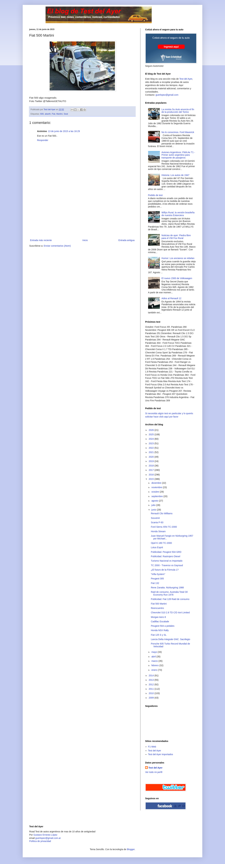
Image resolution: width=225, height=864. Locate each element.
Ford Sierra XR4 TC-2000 (164, 527)
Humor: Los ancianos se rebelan (177, 258)
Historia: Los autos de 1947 (175, 175)
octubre (155, 491)
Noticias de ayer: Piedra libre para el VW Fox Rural (176, 236)
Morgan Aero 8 (158, 617)
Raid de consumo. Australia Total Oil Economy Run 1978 (169, 593)
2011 (151, 689)
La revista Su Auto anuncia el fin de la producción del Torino (177, 110)
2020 (151, 457)
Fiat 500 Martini (159, 603)
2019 (151, 461)
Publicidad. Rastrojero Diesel (165, 556)
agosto (155, 500)
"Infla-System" (158, 574)
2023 (151, 443)
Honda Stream (158, 531)
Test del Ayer (185, 79)
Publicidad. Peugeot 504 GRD (166, 552)
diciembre (156, 483)
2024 (151, 439)
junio (154, 509)
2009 (151, 697)
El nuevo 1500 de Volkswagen (176, 278)
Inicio (85, 240)
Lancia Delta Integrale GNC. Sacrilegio (170, 639)
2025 (151, 434)
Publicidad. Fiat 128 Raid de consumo (170, 599)
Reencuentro (157, 608)
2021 (151, 452)
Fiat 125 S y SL (159, 635)
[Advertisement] (82, 213)
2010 (151, 693)
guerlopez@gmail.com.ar (48, 838)
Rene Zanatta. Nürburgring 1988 (167, 587)
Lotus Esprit (157, 547)
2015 (151, 479)
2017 (151, 470)
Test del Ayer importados (160, 754)
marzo (154, 661)
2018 (151, 465)
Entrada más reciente (41, 240)
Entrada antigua (126, 240)
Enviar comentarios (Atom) (57, 245)
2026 (151, 430)
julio (153, 505)
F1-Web (152, 746)
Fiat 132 (155, 583)
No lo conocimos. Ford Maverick (177, 132)
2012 (151, 684)
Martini (59, 114)
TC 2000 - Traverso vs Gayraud (167, 565)
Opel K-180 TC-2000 (161, 543)
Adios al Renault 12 (171, 298)
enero (154, 670)
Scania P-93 (157, 522)
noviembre (157, 487)
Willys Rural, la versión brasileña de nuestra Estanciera (177, 214)
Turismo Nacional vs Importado (166, 560)
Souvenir (155, 518)
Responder (42, 140)
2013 (151, 680)
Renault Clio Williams (161, 513)
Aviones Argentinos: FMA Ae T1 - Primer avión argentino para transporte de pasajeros (178, 155)
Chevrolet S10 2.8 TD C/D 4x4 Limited (170, 612)
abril (153, 656)
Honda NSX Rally (160, 630)
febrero (155, 665)
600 (42, 114)
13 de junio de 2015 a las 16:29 (64, 131)
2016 (151, 474)
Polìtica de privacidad (40, 841)
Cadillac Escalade (160, 621)
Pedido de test (155, 195)
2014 (151, 675)
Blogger (131, 849)
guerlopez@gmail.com (167, 95)
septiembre (157, 496)
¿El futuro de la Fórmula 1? (165, 569)
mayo (154, 652)
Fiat (53, 114)
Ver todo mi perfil (153, 772)
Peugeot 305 (157, 578)
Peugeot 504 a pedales (162, 626)
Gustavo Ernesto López (45, 834)
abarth (48, 114)
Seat (66, 114)
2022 (151, 448)
